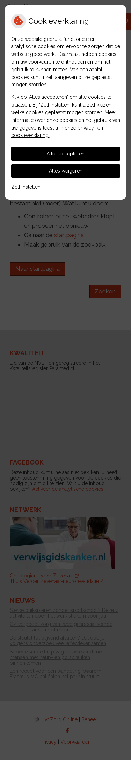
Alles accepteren (65, 153)
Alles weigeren (65, 171)
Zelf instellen (26, 187)
